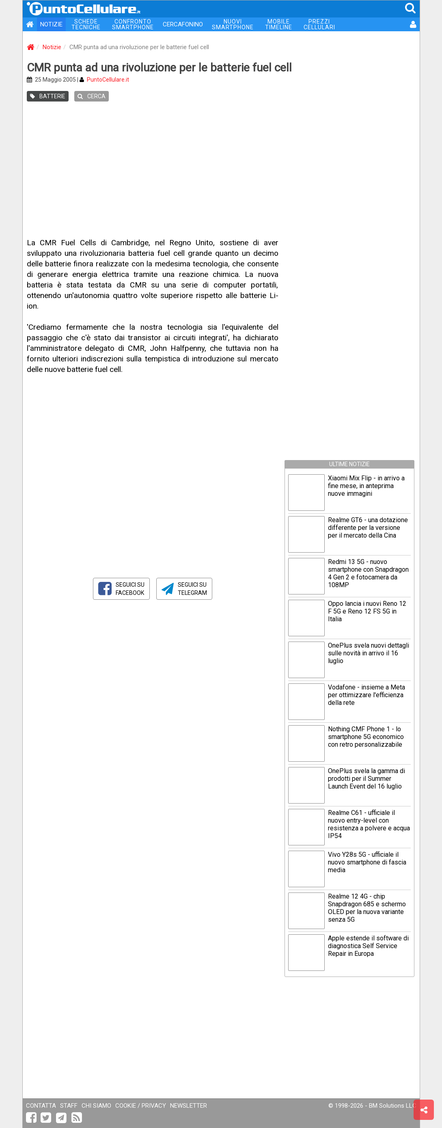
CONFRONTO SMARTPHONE (133, 24)
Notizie (52, 47)
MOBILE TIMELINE (278, 24)
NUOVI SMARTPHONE (233, 24)
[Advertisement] (221, 170)
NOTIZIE (51, 24)
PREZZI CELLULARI (319, 24)
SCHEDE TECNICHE (86, 24)
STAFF (69, 1105)
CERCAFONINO (183, 24)
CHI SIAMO (96, 1105)
